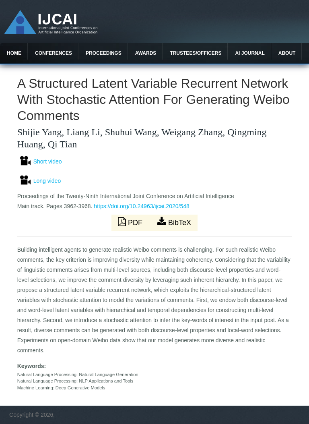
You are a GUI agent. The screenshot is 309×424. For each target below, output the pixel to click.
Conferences (53, 53)
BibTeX (174, 222)
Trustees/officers (195, 53)
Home (14, 53)
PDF (131, 222)
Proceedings (104, 53)
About (287, 53)
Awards (146, 53)
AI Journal (249, 53)
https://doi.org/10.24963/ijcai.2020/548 (141, 206)
